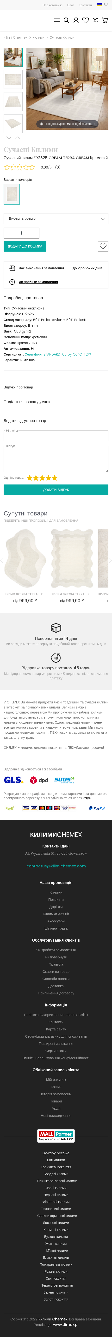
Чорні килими (55, 1188)
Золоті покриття (56, 1299)
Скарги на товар (56, 971)
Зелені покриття (56, 1292)
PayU (87, 798)
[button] (56, 218)
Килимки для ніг (56, 913)
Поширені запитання (56, 1043)
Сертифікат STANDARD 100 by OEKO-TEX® (58, 354)
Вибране (85, 21)
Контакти (85, 5)
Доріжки (55, 906)
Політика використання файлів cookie (56, 1014)
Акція (56, 1108)
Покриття (56, 899)
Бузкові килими (56, 1236)
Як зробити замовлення (38, 281)
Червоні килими (56, 1194)
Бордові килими (56, 1174)
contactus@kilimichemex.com (56, 866)
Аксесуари (56, 921)
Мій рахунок (76, 21)
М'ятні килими (57, 1250)
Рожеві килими (55, 1271)
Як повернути (56, 957)
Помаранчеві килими (56, 1264)
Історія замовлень (56, 1093)
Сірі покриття (56, 1278)
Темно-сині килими (56, 1208)
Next (9, 139)
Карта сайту (56, 1029)
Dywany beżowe (56, 1153)
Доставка (56, 985)
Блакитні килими (56, 1257)
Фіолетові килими (56, 1201)
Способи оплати (56, 978)
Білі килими (56, 1160)
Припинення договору (56, 993)
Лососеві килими (56, 1222)
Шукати (66, 21)
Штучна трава (56, 928)
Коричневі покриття (56, 1167)
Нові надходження (56, 1115)
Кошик (104, 21)
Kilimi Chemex (15, 37)
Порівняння (95, 21)
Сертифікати (56, 1050)
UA (106, 4)
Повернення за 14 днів (56, 638)
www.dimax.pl (65, 1324)
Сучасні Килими (62, 37)
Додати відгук (56, 489)
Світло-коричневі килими (57, 1215)
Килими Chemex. (53, 1319)
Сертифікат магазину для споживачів (56, 1036)
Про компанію (52, 5)
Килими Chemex (18, 20)
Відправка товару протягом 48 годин (56, 668)
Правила (56, 964)
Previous (17, 139)
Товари (56, 1101)
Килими (38, 37)
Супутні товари (26, 513)
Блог (70, 5)
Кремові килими (56, 1229)
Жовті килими (56, 1243)
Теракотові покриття (57, 1285)
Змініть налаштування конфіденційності (56, 1057)
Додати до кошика (25, 246)
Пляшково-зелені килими (57, 1181)
